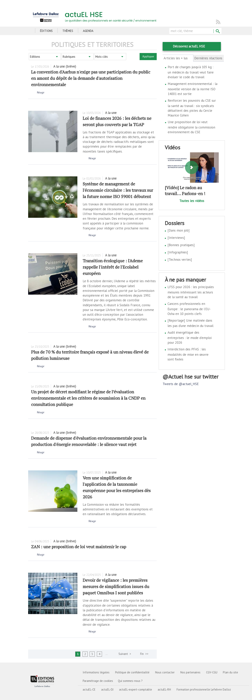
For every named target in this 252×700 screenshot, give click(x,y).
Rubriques (69, 57)
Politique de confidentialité (132, 672)
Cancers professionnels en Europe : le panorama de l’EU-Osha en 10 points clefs (189, 309)
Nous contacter (165, 672)
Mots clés (101, 57)
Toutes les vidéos (191, 201)
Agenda (88, 31)
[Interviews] (176, 238)
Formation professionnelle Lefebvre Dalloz (204, 689)
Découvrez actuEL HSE (189, 46)
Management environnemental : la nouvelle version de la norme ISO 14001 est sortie (192, 89)
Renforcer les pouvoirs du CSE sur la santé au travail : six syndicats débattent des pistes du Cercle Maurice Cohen (192, 107)
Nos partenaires (190, 672)
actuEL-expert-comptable (135, 689)
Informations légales (96, 672)
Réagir (40, 92)
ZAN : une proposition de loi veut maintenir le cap (78, 546)
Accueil (29, 31)
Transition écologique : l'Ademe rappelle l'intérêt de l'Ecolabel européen (113, 267)
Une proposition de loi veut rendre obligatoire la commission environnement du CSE (191, 127)
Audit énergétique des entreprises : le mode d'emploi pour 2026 (190, 337)
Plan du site (230, 672)
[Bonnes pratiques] (181, 245)
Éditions (46, 31)
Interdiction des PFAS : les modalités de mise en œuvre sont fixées (188, 354)
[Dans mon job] (179, 230)
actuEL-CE (89, 689)
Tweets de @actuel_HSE (181, 384)
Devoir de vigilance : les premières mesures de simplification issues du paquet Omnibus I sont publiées (116, 586)
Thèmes (67, 31)
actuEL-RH (164, 689)
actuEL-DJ (107, 689)
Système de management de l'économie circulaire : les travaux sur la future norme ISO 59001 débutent (118, 190)
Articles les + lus (178, 58)
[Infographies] (178, 252)
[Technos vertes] (180, 259)
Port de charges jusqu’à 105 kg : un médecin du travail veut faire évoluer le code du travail (191, 72)
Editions (35, 57)
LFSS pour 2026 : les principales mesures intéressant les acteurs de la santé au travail (191, 292)
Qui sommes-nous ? (130, 681)
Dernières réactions (208, 58)
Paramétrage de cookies (98, 681)
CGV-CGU (211, 672)
